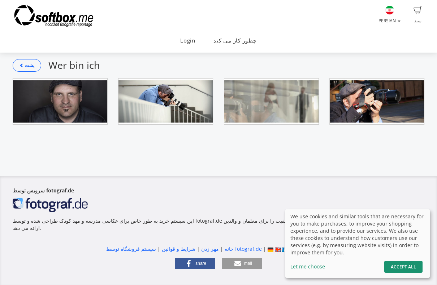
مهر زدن (210, 248)
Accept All (403, 267)
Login (187, 40)
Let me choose (307, 266)
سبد (418, 15)
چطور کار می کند (235, 40)
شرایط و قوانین (178, 248)
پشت (27, 65)
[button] (195, 263)
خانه (229, 248)
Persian (389, 15)
